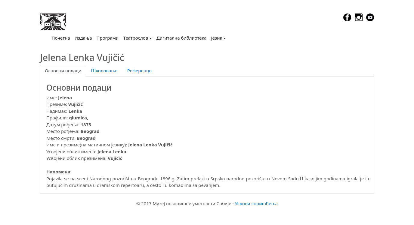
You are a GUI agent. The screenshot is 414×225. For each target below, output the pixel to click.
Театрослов (135, 38)
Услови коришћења (256, 203)
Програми (108, 38)
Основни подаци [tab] (63, 71)
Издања (83, 38)
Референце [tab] (139, 71)
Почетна (62, 37)
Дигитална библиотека (181, 38)
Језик (216, 38)
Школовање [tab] (104, 71)
